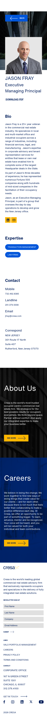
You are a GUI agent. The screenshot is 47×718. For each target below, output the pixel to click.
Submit (6, 632)
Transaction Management (22, 247)
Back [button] (22, 18)
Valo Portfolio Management (19, 644)
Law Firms (13, 254)
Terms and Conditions (16, 659)
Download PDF (14, 99)
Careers (8, 649)
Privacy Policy (11, 654)
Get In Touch (15, 696)
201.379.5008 (12, 304)
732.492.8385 (12, 293)
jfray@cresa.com (13, 315)
